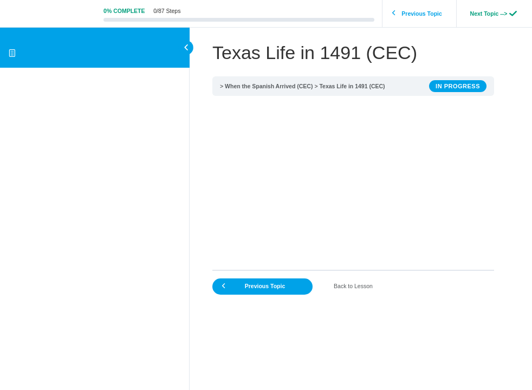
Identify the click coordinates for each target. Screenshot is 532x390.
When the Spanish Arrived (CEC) (269, 86)
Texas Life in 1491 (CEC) (352, 86)
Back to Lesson (353, 286)
